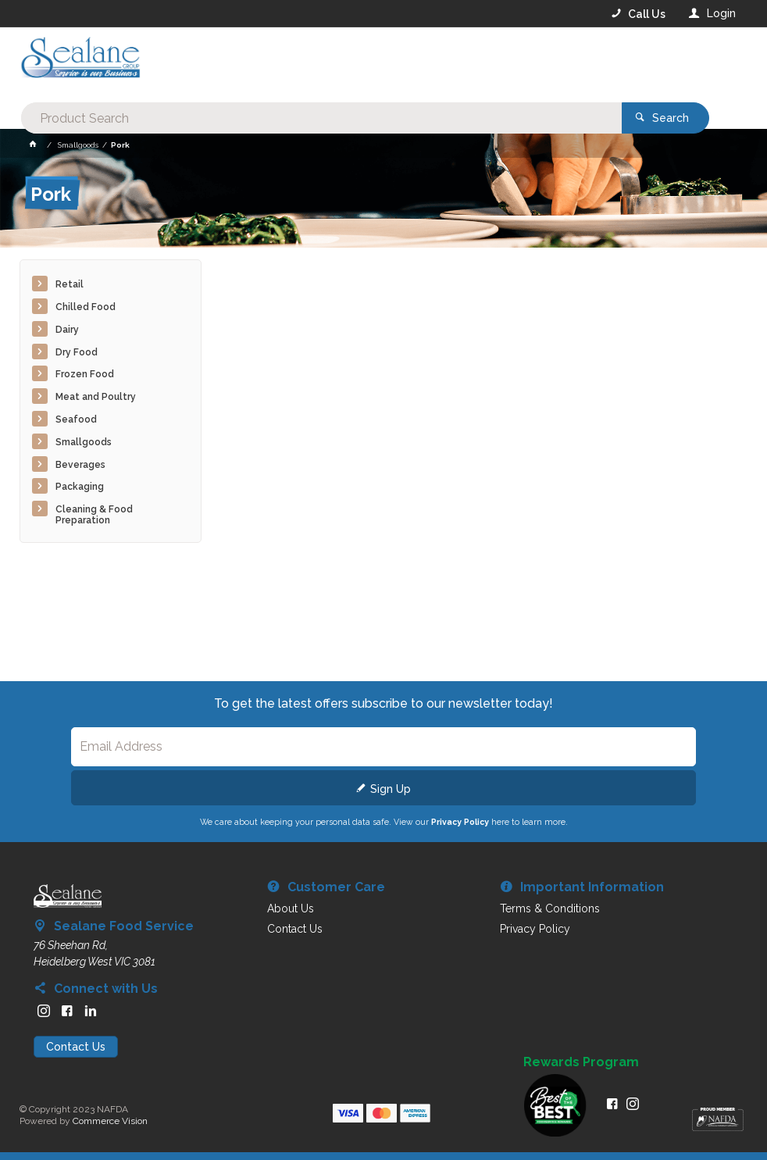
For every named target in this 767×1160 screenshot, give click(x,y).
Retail (69, 284)
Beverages (80, 464)
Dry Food (76, 352)
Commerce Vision (110, 1120)
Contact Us (75, 1046)
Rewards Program (581, 1062)
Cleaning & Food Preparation (94, 515)
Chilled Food (85, 307)
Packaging (79, 486)
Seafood (76, 419)
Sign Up (390, 789)
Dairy (67, 329)
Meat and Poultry (95, 396)
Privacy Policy (460, 821)
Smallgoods (83, 442)
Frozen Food (84, 374)
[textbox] (320, 62)
